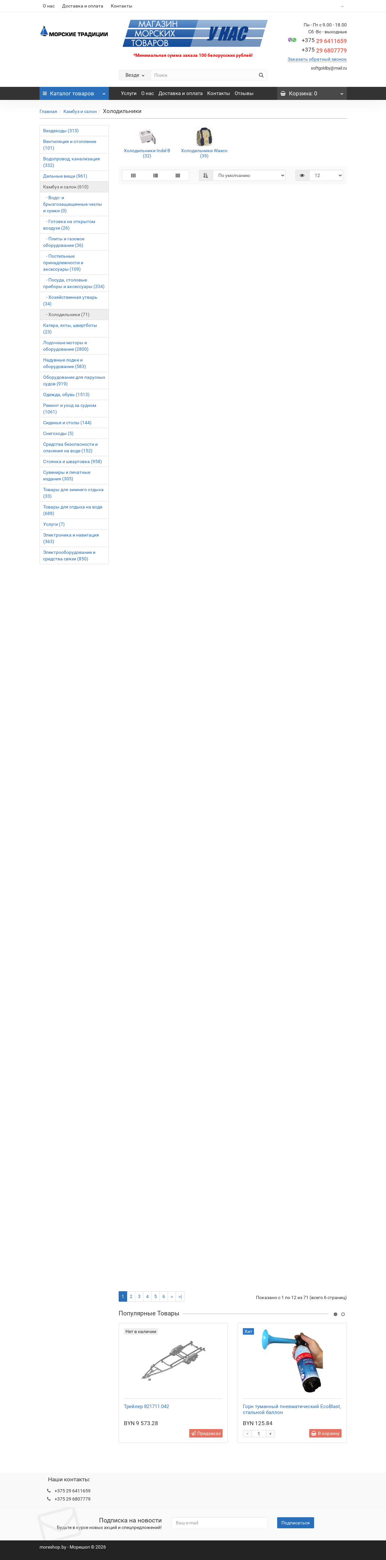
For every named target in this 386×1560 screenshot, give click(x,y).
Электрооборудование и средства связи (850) (69, 555)
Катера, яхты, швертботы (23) (70, 328)
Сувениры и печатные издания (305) (66, 475)
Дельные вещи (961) (65, 176)
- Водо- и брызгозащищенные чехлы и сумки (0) (72, 204)
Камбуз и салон (80, 111)
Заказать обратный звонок (317, 59)
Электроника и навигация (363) (71, 538)
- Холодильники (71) (66, 314)
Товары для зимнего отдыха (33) (73, 493)
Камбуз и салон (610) (66, 186)
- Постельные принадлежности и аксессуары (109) (63, 262)
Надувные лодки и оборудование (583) (64, 363)
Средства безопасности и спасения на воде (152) (70, 447)
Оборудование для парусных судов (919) (74, 380)
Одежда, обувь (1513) (66, 394)
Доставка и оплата (82, 5)
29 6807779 (324, 50)
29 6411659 (324, 41)
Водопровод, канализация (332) (71, 162)
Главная (48, 111)
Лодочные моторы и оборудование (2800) (66, 346)
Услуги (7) (54, 524)
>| (180, 1296)
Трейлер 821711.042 (146, 1406)
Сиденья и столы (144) (67, 422)
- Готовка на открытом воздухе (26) (69, 225)
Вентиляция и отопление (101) (69, 145)
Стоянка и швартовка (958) (72, 461)
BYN (326, 5)
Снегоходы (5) (58, 433)
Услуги (129, 93)
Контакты (121, 5)
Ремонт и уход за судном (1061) (69, 408)
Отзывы (244, 93)
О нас (49, 5)
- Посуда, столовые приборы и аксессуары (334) (74, 283)
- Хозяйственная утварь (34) (70, 300)
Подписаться (295, 1522)
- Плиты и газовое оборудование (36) (63, 242)
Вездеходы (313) (61, 130)
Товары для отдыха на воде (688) (72, 510)
